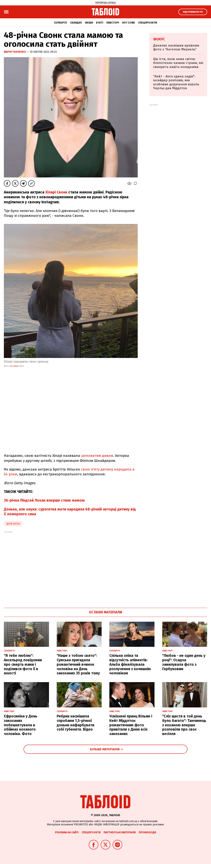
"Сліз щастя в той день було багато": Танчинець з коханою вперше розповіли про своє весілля (184, 725)
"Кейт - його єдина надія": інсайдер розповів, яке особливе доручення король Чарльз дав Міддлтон (176, 82)
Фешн (89, 22)
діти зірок (13, 523)
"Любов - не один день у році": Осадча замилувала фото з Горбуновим (183, 662)
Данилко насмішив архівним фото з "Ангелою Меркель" (176, 47)
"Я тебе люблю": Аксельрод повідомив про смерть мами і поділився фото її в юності (23, 664)
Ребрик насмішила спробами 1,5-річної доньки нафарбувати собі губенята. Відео (75, 723)
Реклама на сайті (66, 832)
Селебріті (60, 22)
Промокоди (147, 832)
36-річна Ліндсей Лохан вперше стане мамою (44, 500)
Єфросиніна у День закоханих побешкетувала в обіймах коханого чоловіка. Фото (20, 725)
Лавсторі (112, 22)
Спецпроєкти (147, 22)
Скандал (76, 22)
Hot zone (128, 22)
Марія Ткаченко (15, 51)
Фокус (159, 39)
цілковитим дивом (97, 455)
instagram (14, 366)
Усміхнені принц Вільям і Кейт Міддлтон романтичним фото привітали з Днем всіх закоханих (130, 725)
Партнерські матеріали (120, 832)
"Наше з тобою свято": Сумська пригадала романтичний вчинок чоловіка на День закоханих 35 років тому (78, 664)
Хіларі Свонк (56, 192)
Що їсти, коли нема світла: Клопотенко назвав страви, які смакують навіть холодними (178, 63)
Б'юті (99, 22)
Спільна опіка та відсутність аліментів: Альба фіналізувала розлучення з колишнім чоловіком (130, 664)
